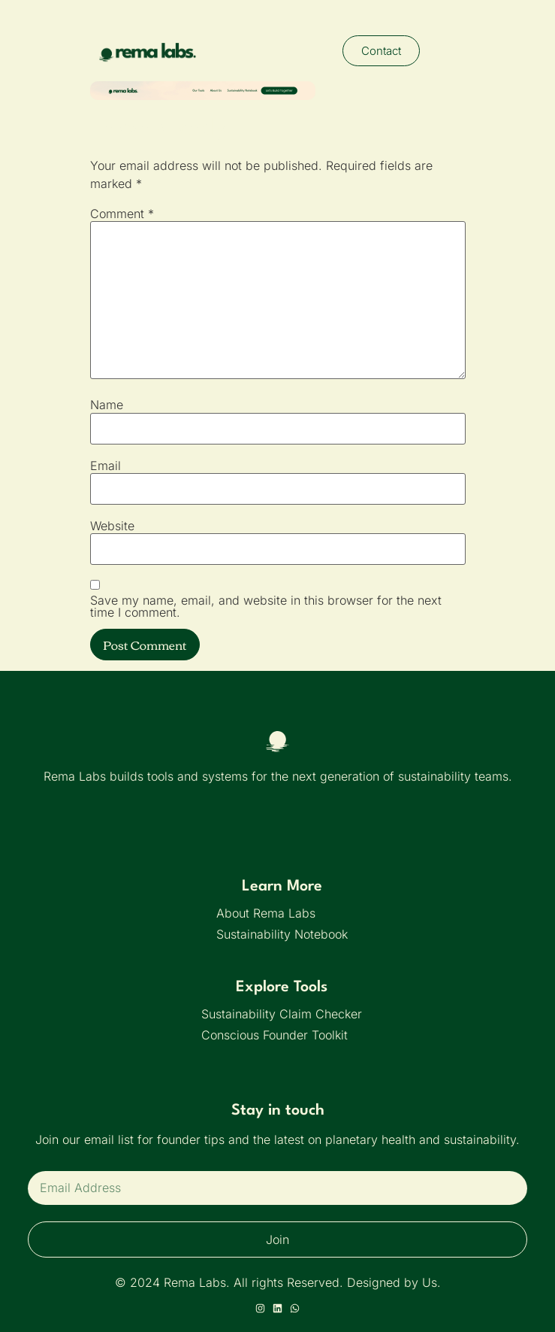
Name (106, 405)
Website (112, 526)
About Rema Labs (265, 913)
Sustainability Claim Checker (281, 1013)
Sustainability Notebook (282, 934)
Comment (122, 214)
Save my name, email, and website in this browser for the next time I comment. (266, 606)
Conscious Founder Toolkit (274, 1034)
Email (105, 466)
